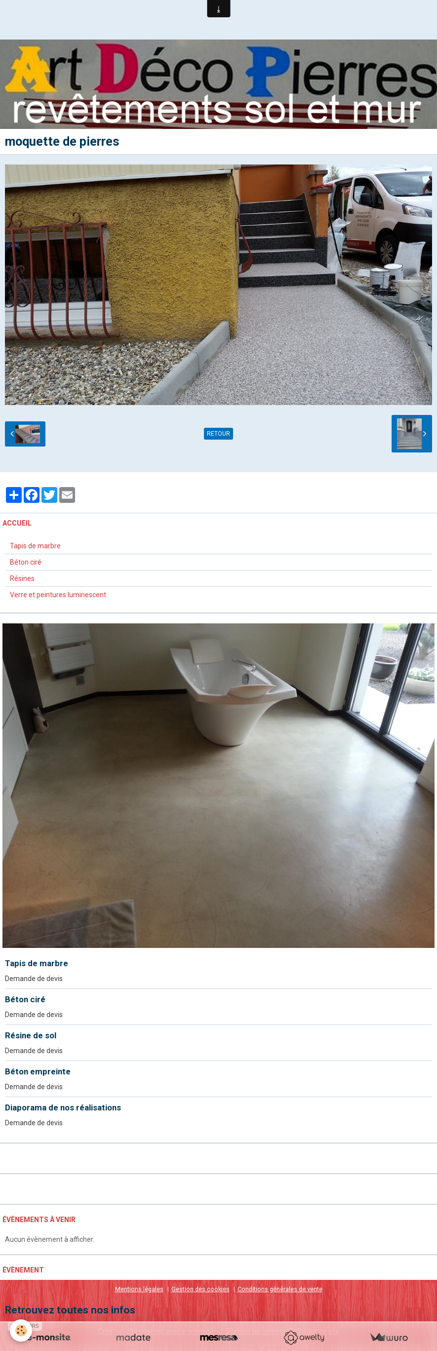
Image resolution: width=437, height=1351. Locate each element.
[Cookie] (21, 1330)
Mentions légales (139, 1289)
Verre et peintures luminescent (58, 595)
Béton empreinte (38, 1071)
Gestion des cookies (200, 1289)
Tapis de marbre (35, 546)
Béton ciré (25, 562)
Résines (22, 578)
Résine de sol (30, 1035)
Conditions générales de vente (280, 1289)
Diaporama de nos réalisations (63, 1107)
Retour (218, 433)
